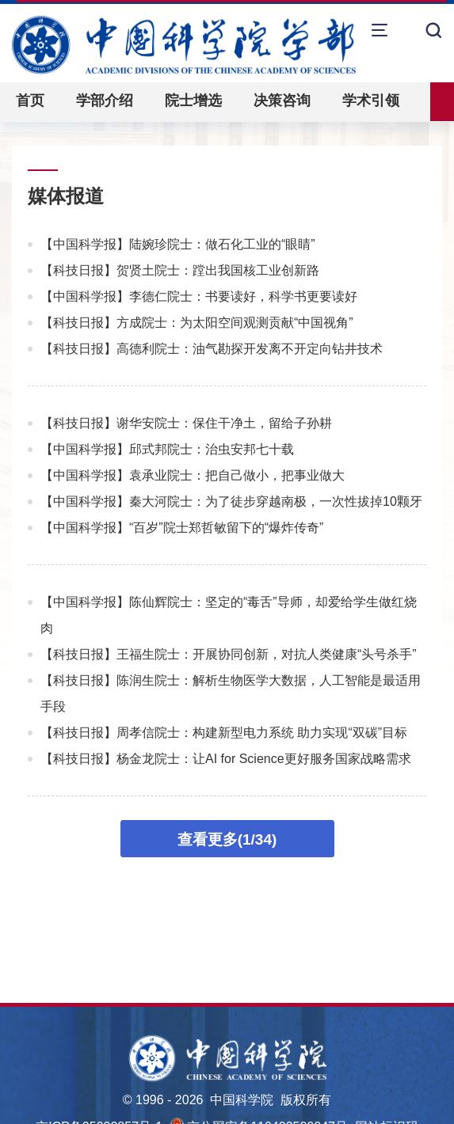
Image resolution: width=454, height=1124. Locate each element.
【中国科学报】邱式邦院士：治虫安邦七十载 (167, 449)
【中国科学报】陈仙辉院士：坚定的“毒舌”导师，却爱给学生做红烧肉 (228, 615)
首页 (30, 100)
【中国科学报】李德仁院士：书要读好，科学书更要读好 (198, 296)
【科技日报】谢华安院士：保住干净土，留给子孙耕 (186, 423)
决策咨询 (282, 100)
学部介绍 (104, 100)
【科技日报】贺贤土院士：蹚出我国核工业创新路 (179, 270)
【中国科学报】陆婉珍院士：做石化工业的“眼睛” (177, 244)
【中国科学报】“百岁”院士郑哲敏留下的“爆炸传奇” (181, 527)
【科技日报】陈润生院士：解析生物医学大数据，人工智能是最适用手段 (230, 693)
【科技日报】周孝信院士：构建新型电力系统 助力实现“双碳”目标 (223, 732)
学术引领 (370, 100)
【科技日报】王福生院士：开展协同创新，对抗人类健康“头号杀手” (228, 654)
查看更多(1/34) (227, 839)
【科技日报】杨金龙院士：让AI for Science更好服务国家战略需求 (225, 758)
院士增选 (193, 100)
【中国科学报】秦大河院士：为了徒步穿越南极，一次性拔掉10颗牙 (231, 501)
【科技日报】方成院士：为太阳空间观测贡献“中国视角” (196, 322)
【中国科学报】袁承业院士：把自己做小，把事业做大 (192, 475)
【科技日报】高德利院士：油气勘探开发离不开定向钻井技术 (211, 348)
